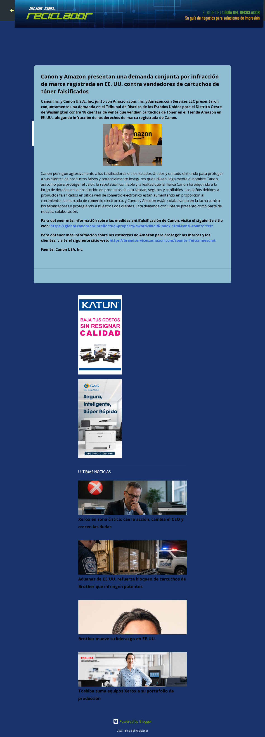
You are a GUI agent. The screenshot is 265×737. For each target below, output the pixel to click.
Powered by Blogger (132, 721)
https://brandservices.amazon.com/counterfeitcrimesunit (163, 240)
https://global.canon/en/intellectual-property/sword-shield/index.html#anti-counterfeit (131, 225)
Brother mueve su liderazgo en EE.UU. (117, 638)
